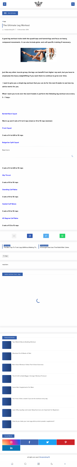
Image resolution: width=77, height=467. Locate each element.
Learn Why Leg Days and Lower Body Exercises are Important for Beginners (35, 410)
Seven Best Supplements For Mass (23, 387)
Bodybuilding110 (45, 457)
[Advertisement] (20, 105)
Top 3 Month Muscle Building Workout (24, 342)
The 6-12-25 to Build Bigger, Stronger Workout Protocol (29, 376)
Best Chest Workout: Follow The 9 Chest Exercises (28, 365)
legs (4, 21)
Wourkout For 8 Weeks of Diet (21, 353)
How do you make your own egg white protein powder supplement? (33, 421)
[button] (30, 236)
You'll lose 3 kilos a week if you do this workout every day (30, 399)
